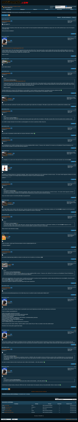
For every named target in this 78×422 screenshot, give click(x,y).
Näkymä (73, 17)
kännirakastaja (6, 21)
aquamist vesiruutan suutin (8, 412)
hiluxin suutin (7, 405)
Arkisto (73, 419)
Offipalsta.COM (5, 6)
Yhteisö (35, 9)
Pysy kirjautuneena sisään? (71, 6)
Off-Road (10, 6)
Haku (71, 9)
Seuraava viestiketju (42, 391)
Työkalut (58, 17)
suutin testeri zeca (8, 407)
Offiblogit (22, 9)
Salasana (51, 7)
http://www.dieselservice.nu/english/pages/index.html (13, 48)
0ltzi (9, 61)
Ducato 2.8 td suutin (8, 410)
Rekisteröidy (8, 9)
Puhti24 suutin (7, 408)
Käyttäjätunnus (52, 6)
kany (8, 40)
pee (7, 236)
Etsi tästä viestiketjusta (66, 17)
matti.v (10, 264)
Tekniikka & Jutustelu (17, 6)
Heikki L (10, 98)
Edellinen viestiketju (35, 391)
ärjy (9, 167)
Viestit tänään (59, 9)
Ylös (76, 419)
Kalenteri (46, 9)
